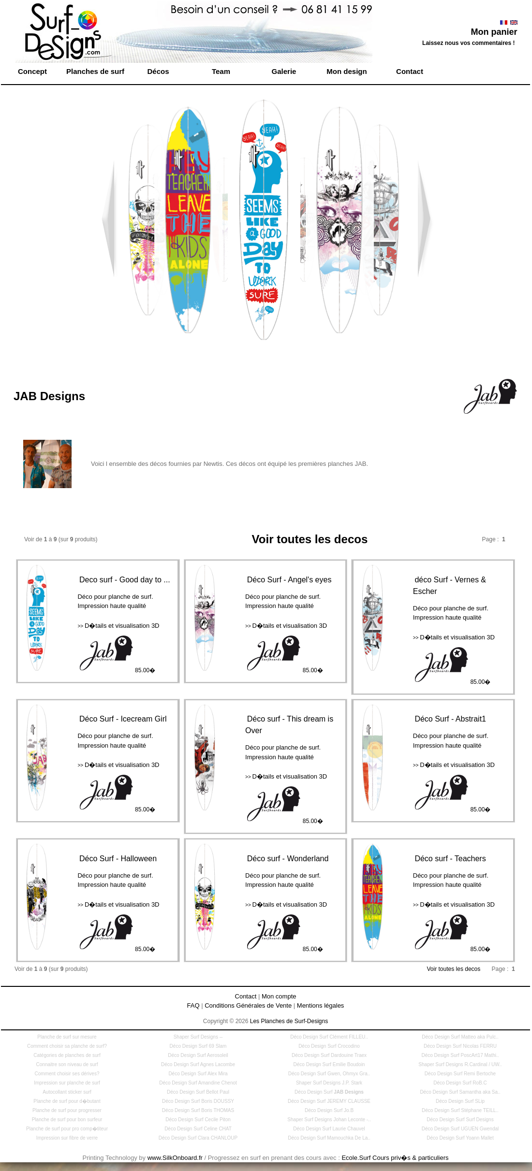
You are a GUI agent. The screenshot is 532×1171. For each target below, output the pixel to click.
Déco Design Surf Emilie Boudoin (329, 1064)
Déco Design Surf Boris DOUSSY (198, 1101)
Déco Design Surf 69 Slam (198, 1046)
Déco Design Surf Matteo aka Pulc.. (460, 1037)
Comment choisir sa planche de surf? (67, 1046)
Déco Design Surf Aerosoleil (198, 1055)
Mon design (346, 71)
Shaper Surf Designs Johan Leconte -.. (328, 1119)
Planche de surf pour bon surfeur (67, 1119)
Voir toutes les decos (454, 969)
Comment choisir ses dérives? (67, 1073)
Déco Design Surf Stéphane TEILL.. (460, 1110)
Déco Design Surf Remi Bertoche (460, 1073)
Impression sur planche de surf (67, 1082)
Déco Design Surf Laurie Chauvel (329, 1128)
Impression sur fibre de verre (67, 1138)
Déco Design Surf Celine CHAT (198, 1128)
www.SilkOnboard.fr (175, 1157)
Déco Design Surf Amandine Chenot (198, 1082)
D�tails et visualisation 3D (118, 625)
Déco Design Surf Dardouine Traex (329, 1055)
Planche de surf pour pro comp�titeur (67, 1128)
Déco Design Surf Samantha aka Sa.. (460, 1092)
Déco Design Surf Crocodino (329, 1046)
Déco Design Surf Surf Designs (460, 1119)
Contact (409, 71)
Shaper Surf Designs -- (198, 1037)
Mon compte (279, 996)
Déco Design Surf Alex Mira (197, 1073)
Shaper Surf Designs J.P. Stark (329, 1082)
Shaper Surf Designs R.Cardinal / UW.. (460, 1064)
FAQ (193, 1005)
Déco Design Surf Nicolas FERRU (460, 1046)
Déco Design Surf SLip (460, 1101)
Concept (32, 71)
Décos (158, 71)
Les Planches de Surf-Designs (289, 1021)
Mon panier (494, 32)
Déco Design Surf (329, 1092)
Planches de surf (95, 71)
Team (221, 71)
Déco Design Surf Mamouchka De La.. (329, 1138)
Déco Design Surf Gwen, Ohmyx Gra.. (329, 1073)
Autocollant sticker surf (67, 1092)
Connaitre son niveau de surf (67, 1064)
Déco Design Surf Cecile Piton (198, 1119)
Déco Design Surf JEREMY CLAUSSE (329, 1101)
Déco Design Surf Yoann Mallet (460, 1138)
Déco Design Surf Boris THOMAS (198, 1110)
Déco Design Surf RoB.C (460, 1082)
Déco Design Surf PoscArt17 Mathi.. (460, 1055)
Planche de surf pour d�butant (66, 1101)
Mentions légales (320, 1005)
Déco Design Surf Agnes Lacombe (198, 1064)
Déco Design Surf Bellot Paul (198, 1092)
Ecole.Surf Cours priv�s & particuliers (394, 1157)
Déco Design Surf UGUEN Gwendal (460, 1128)
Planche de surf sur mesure (66, 1037)
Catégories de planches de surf (66, 1055)
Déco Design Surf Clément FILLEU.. (329, 1037)
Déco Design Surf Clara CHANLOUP (198, 1138)
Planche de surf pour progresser (67, 1110)
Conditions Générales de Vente (248, 1005)
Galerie (284, 71)
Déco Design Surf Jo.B (329, 1110)
